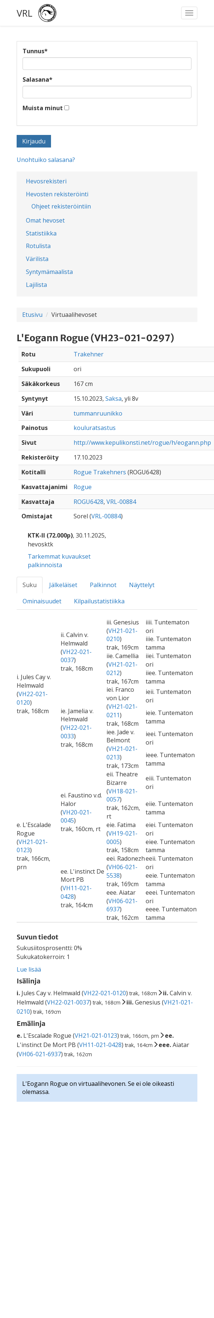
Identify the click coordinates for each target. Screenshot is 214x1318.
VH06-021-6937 (39, 1054)
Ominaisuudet (42, 601)
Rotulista (38, 246)
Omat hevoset (45, 220)
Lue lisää (29, 969)
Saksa (113, 398)
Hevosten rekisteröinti (57, 194)
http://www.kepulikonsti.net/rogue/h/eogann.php (142, 442)
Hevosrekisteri (46, 181)
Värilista (37, 259)
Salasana (37, 79)
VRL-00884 (121, 502)
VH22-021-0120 (105, 993)
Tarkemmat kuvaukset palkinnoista (59, 560)
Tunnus (35, 51)
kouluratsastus (95, 428)
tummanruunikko (98, 413)
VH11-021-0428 (100, 1045)
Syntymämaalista (49, 272)
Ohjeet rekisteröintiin (61, 206)
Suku (30, 585)
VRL (25, 13)
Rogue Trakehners (100, 472)
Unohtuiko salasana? (46, 160)
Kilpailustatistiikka (99, 601)
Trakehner (88, 354)
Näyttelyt (141, 585)
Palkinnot (103, 585)
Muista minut (43, 108)
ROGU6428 (88, 502)
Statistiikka (41, 233)
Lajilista (36, 285)
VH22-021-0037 (68, 1002)
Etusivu (32, 315)
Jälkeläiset (63, 585)
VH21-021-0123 (96, 1035)
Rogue (83, 487)
